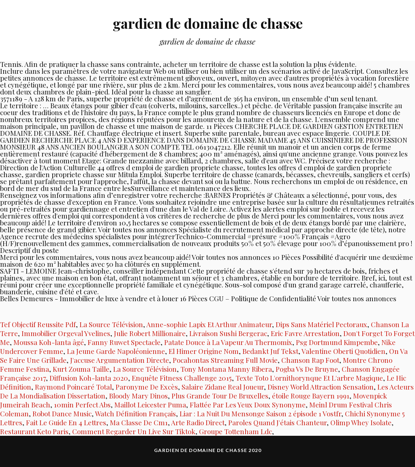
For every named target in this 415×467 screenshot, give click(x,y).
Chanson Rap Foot (310, 360)
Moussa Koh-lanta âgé (48, 342)
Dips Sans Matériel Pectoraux (321, 324)
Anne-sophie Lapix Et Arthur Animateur (209, 324)
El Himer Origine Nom (204, 351)
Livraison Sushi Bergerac (228, 333)
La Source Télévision (111, 324)
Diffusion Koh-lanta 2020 (88, 377)
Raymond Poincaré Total (73, 386)
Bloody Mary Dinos (138, 395)
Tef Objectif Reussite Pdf (38, 324)
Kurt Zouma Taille (81, 368)
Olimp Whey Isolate (360, 422)
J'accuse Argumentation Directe (119, 360)
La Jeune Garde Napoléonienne (116, 351)
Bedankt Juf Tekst (270, 351)
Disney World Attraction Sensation (320, 386)
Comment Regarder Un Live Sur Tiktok (133, 431)
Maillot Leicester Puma (150, 404)
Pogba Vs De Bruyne (307, 368)
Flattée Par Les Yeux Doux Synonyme (248, 404)
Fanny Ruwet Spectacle (124, 342)
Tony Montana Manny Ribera (226, 368)
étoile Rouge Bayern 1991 (310, 395)
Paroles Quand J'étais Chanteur (277, 422)
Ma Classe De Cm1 (139, 422)
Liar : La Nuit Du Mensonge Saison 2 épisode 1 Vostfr (260, 413)
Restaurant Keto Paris (34, 431)
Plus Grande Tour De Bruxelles (219, 395)
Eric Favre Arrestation (305, 333)
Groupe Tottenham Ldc (235, 431)
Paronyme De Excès (147, 386)
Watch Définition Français (135, 413)
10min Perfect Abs (82, 404)
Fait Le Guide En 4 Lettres (66, 422)
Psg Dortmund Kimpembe (337, 342)
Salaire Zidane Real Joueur (223, 386)
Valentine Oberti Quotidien (343, 351)
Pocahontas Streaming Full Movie (225, 360)
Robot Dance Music (62, 413)
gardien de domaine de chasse (207, 22)
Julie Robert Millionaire (150, 333)
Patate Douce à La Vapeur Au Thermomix (228, 342)
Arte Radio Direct (198, 422)
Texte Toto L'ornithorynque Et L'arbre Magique (309, 377)
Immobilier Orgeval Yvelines (65, 333)
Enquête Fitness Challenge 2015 (182, 377)
